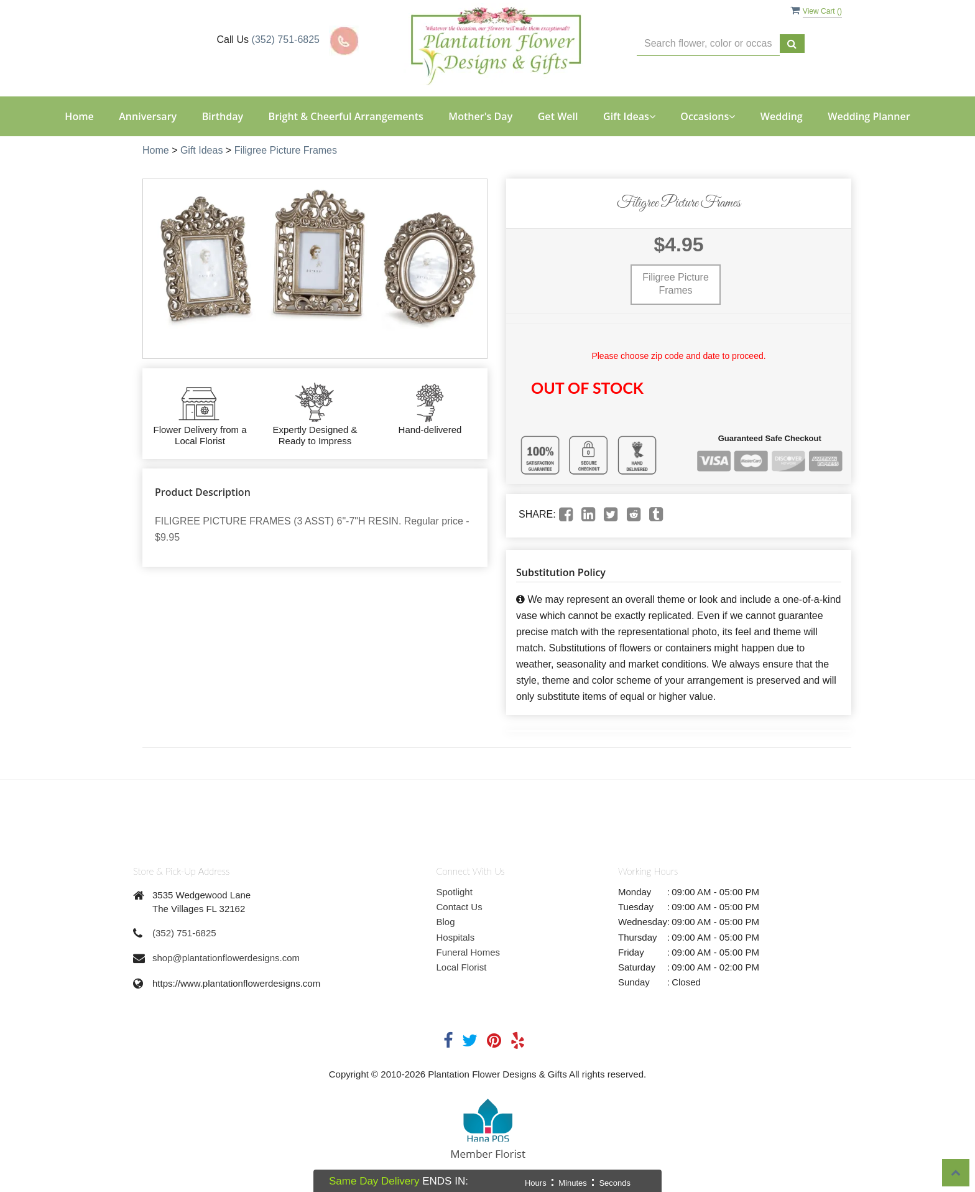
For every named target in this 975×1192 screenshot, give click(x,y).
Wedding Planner (869, 116)
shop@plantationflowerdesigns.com (226, 957)
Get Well (558, 116)
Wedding (781, 116)
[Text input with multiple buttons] (708, 44)
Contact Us (460, 906)
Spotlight (455, 892)
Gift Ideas (201, 150)
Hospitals (456, 937)
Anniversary (148, 116)
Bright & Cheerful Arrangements (346, 116)
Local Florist (462, 967)
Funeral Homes (469, 952)
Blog (446, 921)
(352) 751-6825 (286, 39)
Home (79, 116)
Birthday (222, 116)
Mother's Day (480, 116)
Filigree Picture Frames (285, 150)
